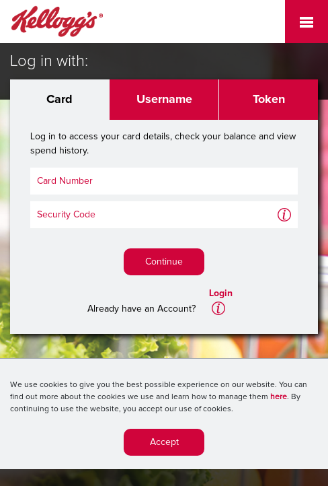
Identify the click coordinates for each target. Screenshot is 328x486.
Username (164, 100)
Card (59, 100)
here (278, 400)
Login (221, 293)
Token (269, 100)
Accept (164, 445)
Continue (164, 262)
